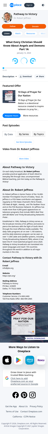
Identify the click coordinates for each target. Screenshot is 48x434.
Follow (12, 26)
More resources (30, 115)
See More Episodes (24, 142)
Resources (30, 33)
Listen (7, 33)
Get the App (11, 406)
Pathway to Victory (25, 14)
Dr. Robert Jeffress (22, 18)
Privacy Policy (36, 406)
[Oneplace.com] (16, 5)
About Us (23, 406)
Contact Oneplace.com (31, 411)
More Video (24, 158)
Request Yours (11, 115)
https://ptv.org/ (9, 276)
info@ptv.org (8, 268)
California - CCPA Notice (24, 416)
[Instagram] (32, 395)
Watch (18, 33)
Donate (35, 26)
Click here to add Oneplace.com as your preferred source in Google (24, 381)
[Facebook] (15, 395)
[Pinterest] (24, 395)
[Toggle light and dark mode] (43, 5)
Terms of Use (12, 411)
